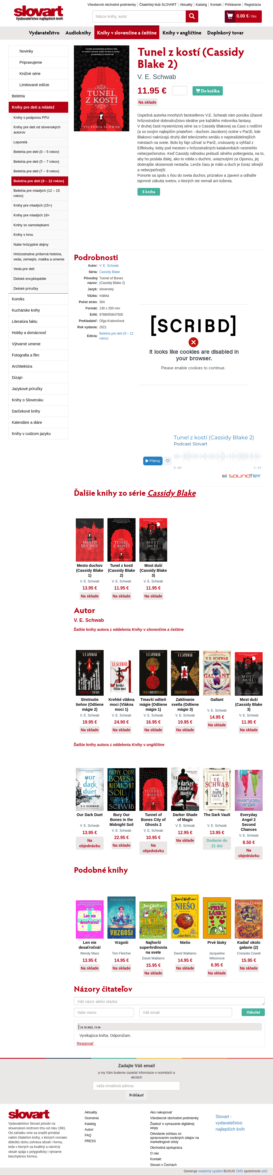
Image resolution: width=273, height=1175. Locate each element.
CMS (239, 1171)
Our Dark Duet (90, 815)
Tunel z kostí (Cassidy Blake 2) (121, 570)
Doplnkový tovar (225, 32)
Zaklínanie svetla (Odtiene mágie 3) (185, 704)
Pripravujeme (31, 62)
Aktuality (186, 5)
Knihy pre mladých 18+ (32, 215)
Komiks (18, 299)
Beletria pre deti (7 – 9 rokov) (36, 171)
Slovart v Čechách (163, 1165)
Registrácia (252, 5)
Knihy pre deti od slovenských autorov (37, 129)
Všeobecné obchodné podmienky (112, 5)
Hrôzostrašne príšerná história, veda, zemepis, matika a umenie (39, 256)
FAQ (88, 1135)
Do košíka (208, 91)
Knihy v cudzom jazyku (31, 433)
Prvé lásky (217, 942)
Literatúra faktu (24, 321)
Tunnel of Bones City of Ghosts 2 (153, 820)
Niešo (185, 942)
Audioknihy (78, 32)
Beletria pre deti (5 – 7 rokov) (36, 161)
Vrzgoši (121, 942)
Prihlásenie (233, 5)
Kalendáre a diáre (27, 422)
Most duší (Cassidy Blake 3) (153, 570)
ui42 (264, 1171)
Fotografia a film (25, 355)
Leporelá (21, 142)
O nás (154, 1153)
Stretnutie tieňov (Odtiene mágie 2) (90, 704)
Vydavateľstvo (44, 32)
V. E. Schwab (156, 76)
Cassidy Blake (109, 272)
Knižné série (30, 73)
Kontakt (215, 5)
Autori (89, 1130)
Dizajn (17, 377)
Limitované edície (34, 85)
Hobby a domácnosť (29, 332)
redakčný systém (210, 1171)
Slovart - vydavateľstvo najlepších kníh (230, 1123)
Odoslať (253, 1012)
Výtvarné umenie (26, 344)
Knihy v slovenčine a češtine (127, 32)
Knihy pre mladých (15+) (33, 205)
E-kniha (148, 191)
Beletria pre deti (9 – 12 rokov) (39, 181)
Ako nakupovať (161, 1112)
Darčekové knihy (26, 411)
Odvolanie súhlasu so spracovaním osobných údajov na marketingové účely (174, 1138)
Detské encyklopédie (30, 279)
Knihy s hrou (23, 235)
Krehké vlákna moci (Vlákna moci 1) (121, 704)
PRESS (90, 1141)
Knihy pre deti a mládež (33, 107)
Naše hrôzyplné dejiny (31, 244)
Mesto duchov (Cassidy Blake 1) (89, 570)
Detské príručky (26, 288)
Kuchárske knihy (26, 310)
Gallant (217, 699)
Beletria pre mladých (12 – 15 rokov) (37, 193)
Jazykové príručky (27, 389)
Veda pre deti (24, 269)
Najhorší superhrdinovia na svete (153, 947)
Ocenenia (92, 1118)
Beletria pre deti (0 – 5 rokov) (36, 152)
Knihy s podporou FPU (31, 117)
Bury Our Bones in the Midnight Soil (122, 820)
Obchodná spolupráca (166, 1148)
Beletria (18, 96)
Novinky (26, 51)
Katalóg (201, 5)
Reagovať (85, 1043)
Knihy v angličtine (182, 32)
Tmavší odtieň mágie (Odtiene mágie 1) (153, 704)
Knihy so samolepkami (31, 225)
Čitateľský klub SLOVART (157, 5)
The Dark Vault (217, 815)
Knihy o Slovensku (27, 400)
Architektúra (22, 366)
